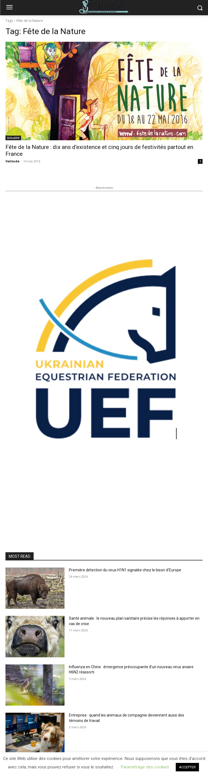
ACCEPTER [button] (187, 767)
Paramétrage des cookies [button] (145, 767)
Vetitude (12, 161)
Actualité (13, 138)
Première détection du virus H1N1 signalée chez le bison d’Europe (125, 570)
